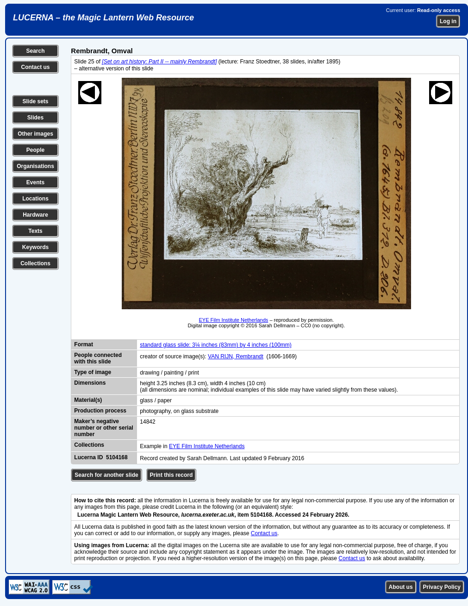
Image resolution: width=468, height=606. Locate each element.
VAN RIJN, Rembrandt (235, 356)
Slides (35, 117)
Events (35, 182)
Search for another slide (106, 475)
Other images (35, 134)
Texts (35, 231)
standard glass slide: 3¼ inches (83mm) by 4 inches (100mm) (215, 345)
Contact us (35, 67)
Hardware (35, 215)
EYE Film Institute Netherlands (233, 320)
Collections (35, 263)
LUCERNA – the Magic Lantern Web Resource (103, 17)
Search (35, 51)
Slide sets (35, 101)
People (35, 150)
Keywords (35, 247)
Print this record (171, 475)
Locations (35, 198)
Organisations (35, 166)
